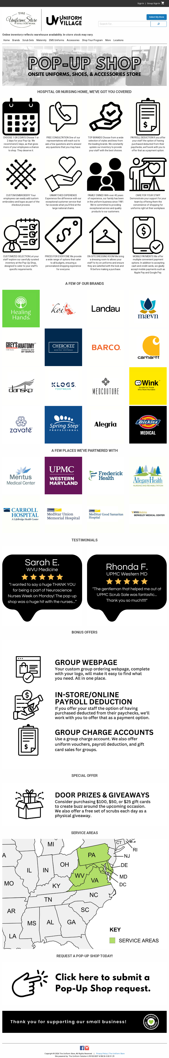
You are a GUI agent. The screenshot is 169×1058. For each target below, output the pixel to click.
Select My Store (157, 17)
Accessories (73, 40)
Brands (16, 40)
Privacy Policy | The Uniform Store (110, 1054)
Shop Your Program (92, 40)
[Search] (159, 24)
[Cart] (163, 4)
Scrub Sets (28, 40)
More (108, 40)
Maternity (41, 40)
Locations (118, 40)
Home (6, 40)
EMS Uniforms (56, 40)
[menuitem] (6, 41)
